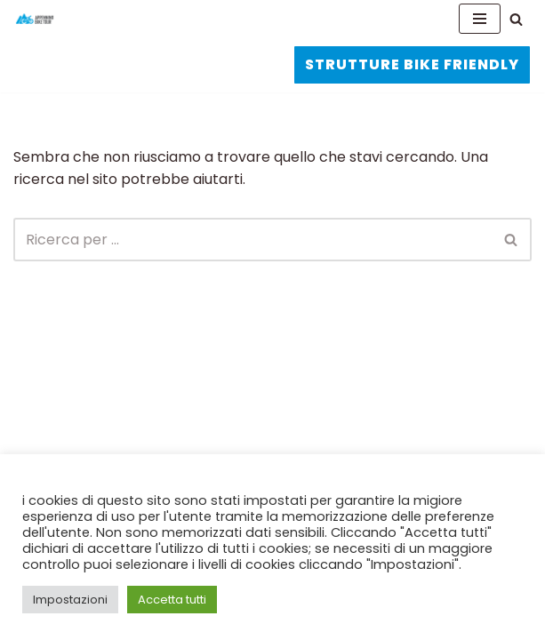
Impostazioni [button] (70, 599)
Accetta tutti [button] (172, 599)
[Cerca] (516, 19)
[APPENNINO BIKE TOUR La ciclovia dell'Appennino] (34, 18)
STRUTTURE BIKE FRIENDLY (412, 64)
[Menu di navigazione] (480, 19)
